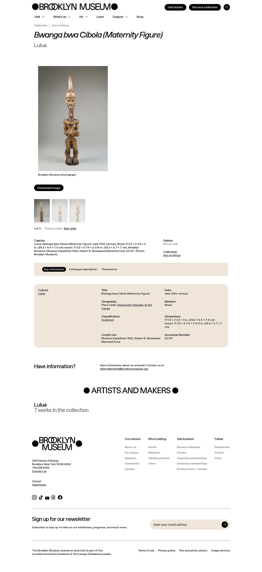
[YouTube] (47, 497)
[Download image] (48, 188)
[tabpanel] (131, 316)
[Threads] (53, 497)
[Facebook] (60, 497)
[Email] (187, 524)
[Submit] (225, 524)
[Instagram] (34, 497)
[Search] (227, 7)
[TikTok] (41, 497)
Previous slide (53, 228)
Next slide (70, 228)
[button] (42, 211)
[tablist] (80, 269)
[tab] (54, 269)
